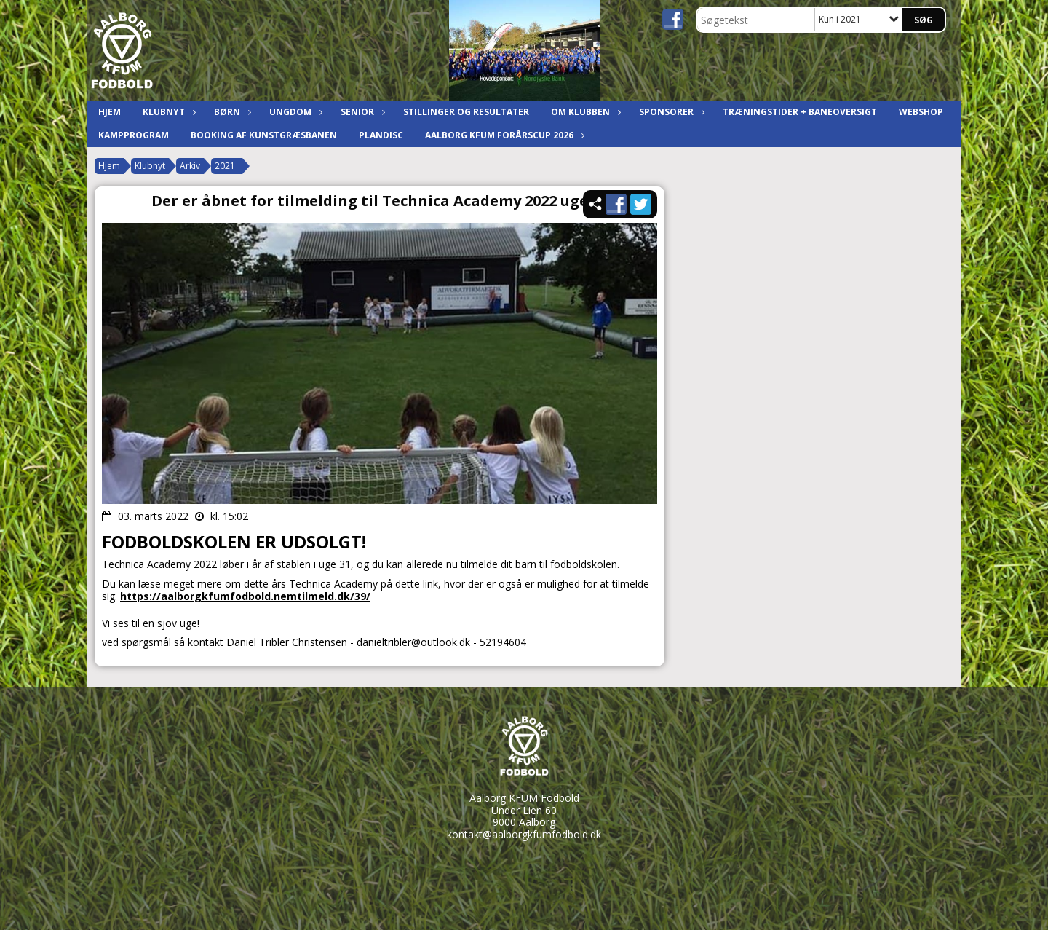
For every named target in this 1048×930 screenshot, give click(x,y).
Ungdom (294, 112)
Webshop (921, 112)
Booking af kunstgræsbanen (264, 135)
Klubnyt (167, 112)
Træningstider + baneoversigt (800, 112)
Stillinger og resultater (466, 112)
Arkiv (190, 165)
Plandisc (381, 135)
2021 (225, 165)
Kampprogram (133, 135)
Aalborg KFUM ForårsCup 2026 (503, 135)
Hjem (109, 112)
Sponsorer (670, 112)
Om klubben (584, 112)
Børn (230, 112)
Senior (361, 112)
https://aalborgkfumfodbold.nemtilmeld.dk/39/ (245, 596)
